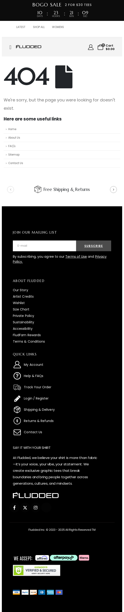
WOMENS (58, 27)
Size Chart (21, 309)
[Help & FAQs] (62, 376)
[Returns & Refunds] (62, 421)
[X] (25, 507)
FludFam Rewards (27, 335)
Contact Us (15, 163)
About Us (14, 138)
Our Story (20, 290)
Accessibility (23, 328)
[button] (10, 189)
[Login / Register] (62, 398)
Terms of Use (76, 256)
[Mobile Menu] (11, 47)
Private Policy (23, 315)
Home (12, 129)
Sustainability (23, 322)
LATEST (20, 27)
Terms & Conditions (29, 341)
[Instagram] (36, 507)
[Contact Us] (62, 432)
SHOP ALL (39, 27)
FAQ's (12, 146)
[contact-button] (93, 245)
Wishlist (19, 303)
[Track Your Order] (62, 387)
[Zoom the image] (28, 47)
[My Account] (91, 47)
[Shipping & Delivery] (62, 409)
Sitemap (13, 154)
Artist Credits (23, 296)
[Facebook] (14, 507)
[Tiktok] (46, 507)
